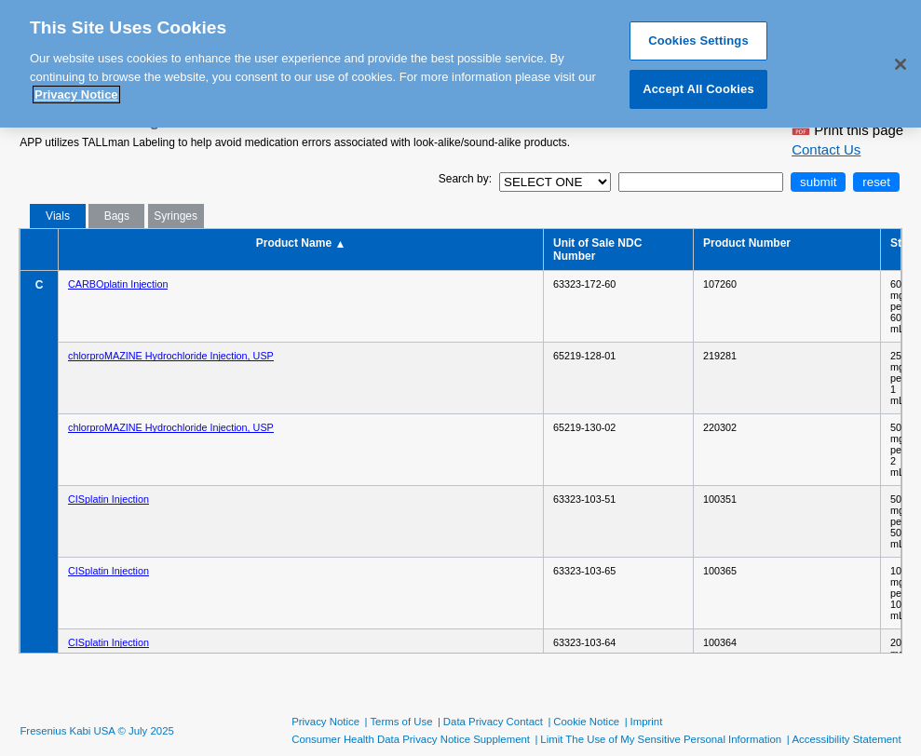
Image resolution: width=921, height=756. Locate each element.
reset (876, 182)
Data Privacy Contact (493, 721)
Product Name (301, 243)
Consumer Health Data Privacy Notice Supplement (410, 739)
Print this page (847, 125)
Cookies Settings (698, 34)
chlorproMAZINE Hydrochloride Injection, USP (171, 355)
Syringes (175, 216)
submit (818, 182)
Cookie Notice (586, 721)
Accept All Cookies (698, 81)
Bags (116, 216)
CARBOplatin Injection (118, 284)
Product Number (748, 243)
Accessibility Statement (846, 739)
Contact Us (826, 149)
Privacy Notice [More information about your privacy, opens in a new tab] (76, 88)
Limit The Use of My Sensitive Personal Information (660, 739)
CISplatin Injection (108, 499)
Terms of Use (401, 721)
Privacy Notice (325, 721)
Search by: (465, 178)
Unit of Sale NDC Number (597, 249)
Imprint (646, 721)
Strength (895, 243)
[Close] (900, 57)
